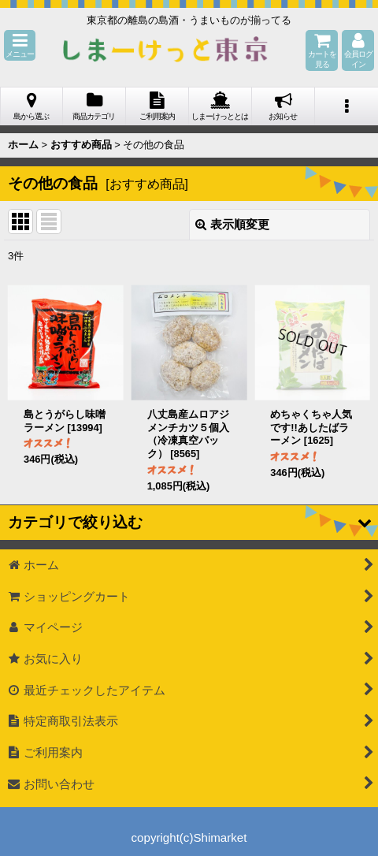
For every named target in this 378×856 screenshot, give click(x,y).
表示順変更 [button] (232, 224)
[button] (19, 45)
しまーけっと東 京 (165, 50)
